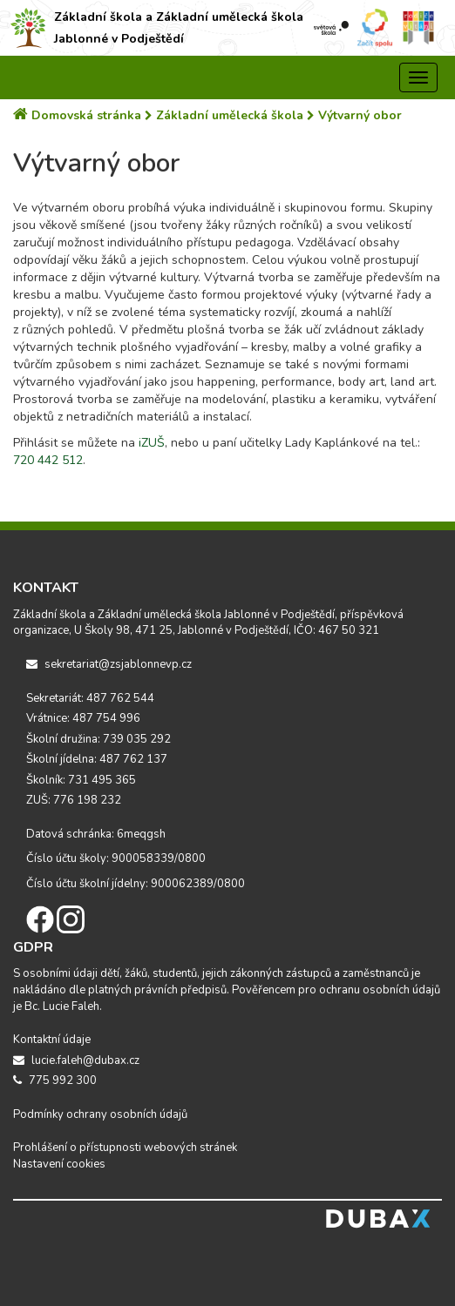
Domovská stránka (79, 115)
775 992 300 (55, 1080)
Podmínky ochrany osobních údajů (100, 1114)
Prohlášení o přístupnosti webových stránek (125, 1147)
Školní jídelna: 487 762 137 (96, 759)
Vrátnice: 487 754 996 (83, 718)
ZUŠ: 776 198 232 (73, 800)
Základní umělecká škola (226, 115)
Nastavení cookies (59, 1164)
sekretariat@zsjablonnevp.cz (109, 664)
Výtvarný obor (354, 115)
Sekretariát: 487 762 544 (90, 698)
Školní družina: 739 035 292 (98, 739)
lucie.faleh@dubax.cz (76, 1060)
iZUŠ (152, 442)
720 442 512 (48, 460)
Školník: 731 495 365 (81, 780)
